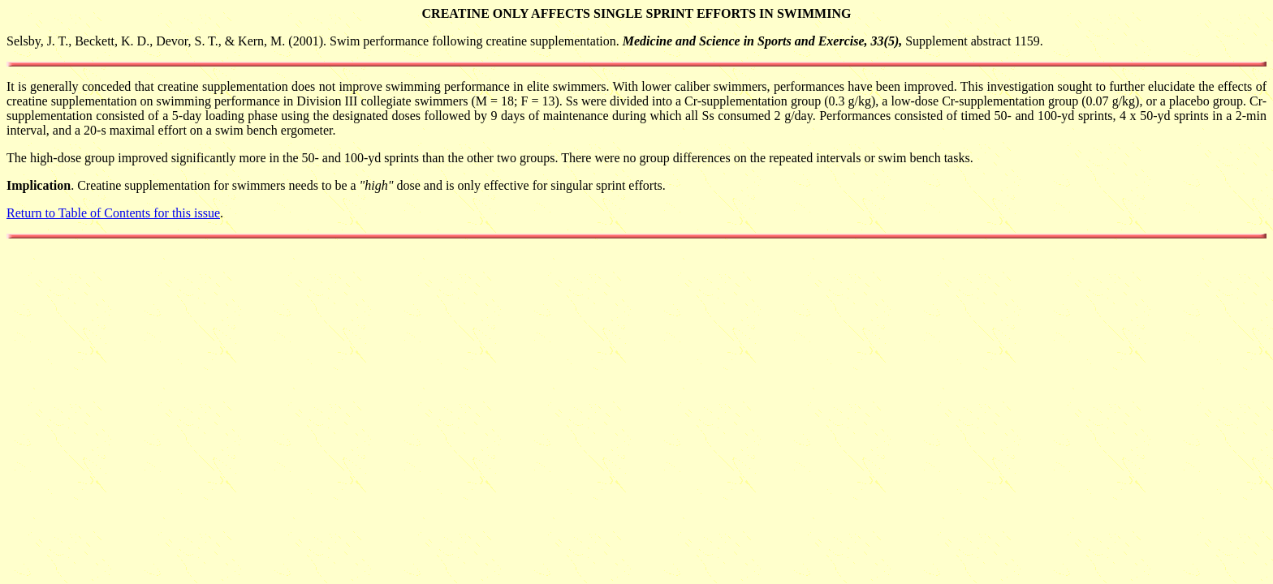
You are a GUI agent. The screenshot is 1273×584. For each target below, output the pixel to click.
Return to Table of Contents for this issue (113, 213)
